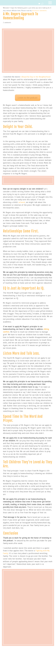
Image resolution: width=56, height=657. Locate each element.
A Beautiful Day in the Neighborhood (35, 76)
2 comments (7, 22)
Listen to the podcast (28, 97)
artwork (22, 202)
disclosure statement (39, 10)
